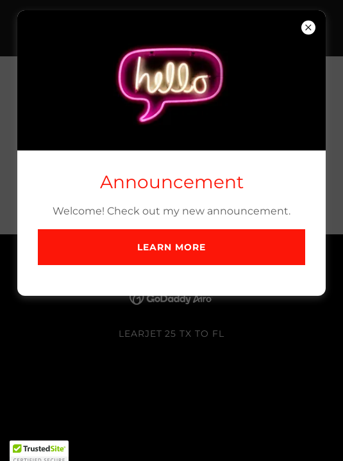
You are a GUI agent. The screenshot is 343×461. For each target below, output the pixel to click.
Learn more (171, 247)
